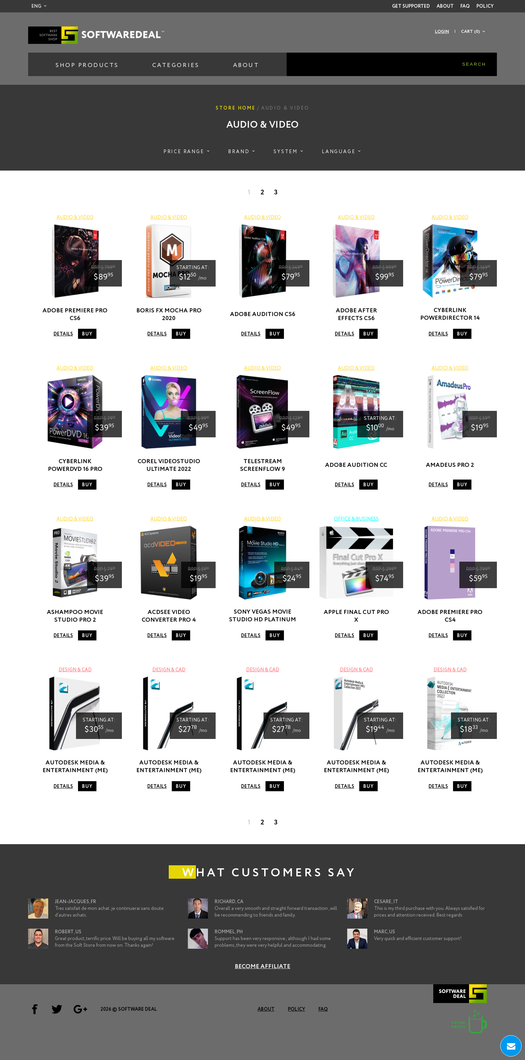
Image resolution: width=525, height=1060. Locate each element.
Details (63, 334)
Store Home (236, 108)
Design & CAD (75, 670)
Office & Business (356, 519)
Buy (87, 334)
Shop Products (87, 65)
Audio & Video (75, 217)
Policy (485, 6)
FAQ (465, 6)
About (445, 6)
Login (442, 31)
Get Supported (411, 6)
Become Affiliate (262, 966)
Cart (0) (470, 31)
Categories (176, 65)
